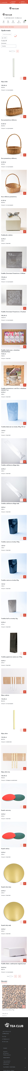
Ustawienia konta (6, 1062)
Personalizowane (7, 34)
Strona (10, 51)
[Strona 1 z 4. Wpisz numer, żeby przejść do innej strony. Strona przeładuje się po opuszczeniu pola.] (12, 51)
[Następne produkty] (15, 976)
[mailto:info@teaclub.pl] (18, 18)
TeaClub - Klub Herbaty (7, 27)
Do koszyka (24, 78)
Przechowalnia (6, 1064)
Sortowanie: (3, 43)
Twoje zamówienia (6, 1061)
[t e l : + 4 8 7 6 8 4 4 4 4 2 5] (9, 18)
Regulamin (5, 1051)
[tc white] (14, 1024)
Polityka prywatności (7, 1055)
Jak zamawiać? (6, 1053)
